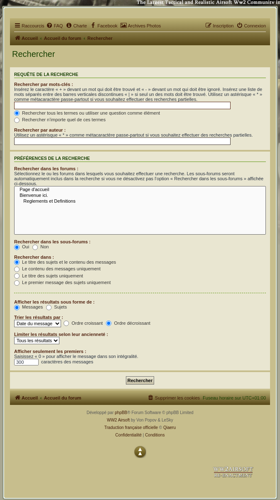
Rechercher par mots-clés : (43, 84)
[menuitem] (54, 26)
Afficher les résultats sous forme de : (54, 301)
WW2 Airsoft (118, 420)
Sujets (56, 306)
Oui (21, 246)
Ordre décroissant (128, 323)
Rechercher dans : (34, 257)
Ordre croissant (83, 323)
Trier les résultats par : (38, 317)
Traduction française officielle (131, 427)
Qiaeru (169, 427)
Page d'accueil (140, 190)
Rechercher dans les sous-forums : (52, 241)
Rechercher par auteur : (40, 129)
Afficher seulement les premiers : (50, 351)
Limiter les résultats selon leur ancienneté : (61, 334)
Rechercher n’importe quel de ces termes (60, 119)
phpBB (121, 412)
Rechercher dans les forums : (46, 168)
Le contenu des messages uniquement (57, 268)
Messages (28, 306)
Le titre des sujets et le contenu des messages (65, 262)
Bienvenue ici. (140, 196)
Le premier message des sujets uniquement (62, 282)
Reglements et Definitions (140, 201)
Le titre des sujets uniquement (48, 275)
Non (40, 246)
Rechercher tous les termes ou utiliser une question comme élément (87, 112)
